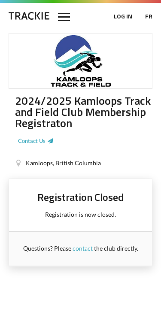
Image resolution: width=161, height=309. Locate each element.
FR (148, 16)
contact (83, 248)
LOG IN (123, 16)
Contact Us (32, 140)
